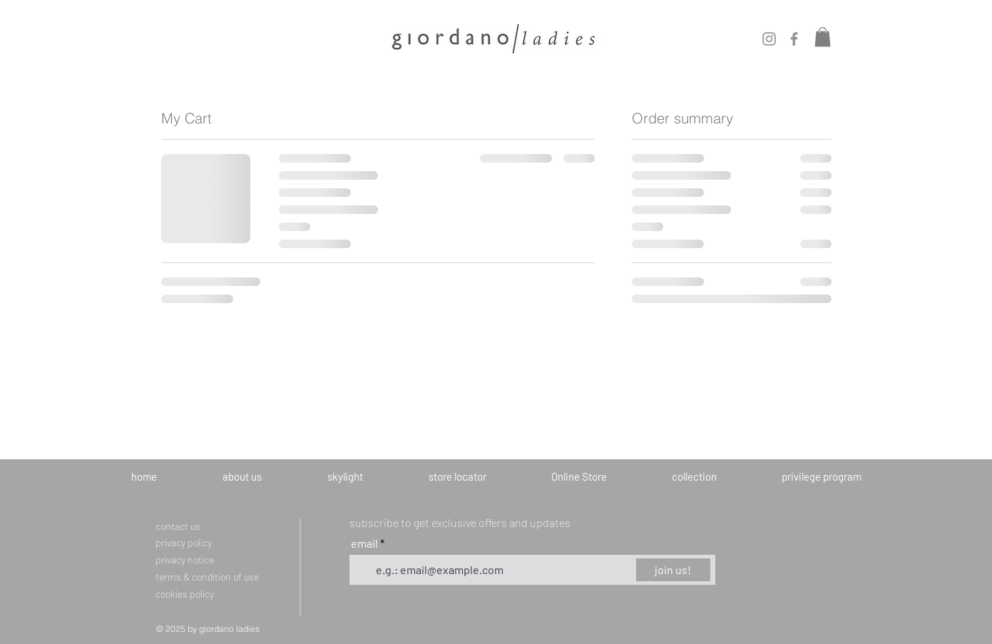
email (365, 543)
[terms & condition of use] (228, 576)
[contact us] (184, 525)
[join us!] (673, 569)
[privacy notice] (199, 559)
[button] (822, 36)
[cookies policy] (199, 593)
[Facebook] (794, 39)
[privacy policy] (192, 542)
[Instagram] (769, 39)
